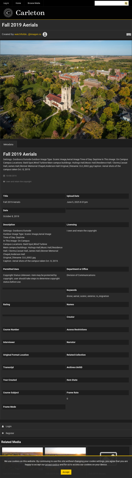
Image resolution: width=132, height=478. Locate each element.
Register (8, 433)
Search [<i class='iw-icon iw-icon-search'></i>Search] (127, 3)
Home (18, 3)
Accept (66, 472)
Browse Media (34, 3)
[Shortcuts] (129, 33)
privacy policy (52, 464)
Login (7, 426)
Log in (6, 3)
